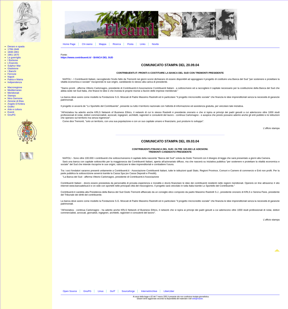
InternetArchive (149, 291)
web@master (197, 299)
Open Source (70, 291)
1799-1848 (13, 49)
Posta (130, 44)
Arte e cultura (15, 109)
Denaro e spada (16, 46)
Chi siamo (87, 44)
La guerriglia (14, 57)
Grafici (11, 106)
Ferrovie (12, 74)
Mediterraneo (15, 90)
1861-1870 (13, 54)
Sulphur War (14, 65)
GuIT (112, 291)
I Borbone (13, 60)
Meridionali (13, 92)
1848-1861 (13, 52)
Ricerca (117, 44)
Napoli (11, 76)
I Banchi (12, 71)
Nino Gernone (15, 98)
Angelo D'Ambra (16, 103)
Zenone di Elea (15, 101)
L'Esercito (13, 63)
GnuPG (11, 114)
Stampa (12, 95)
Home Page (69, 44)
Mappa (102, 44)
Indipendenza (15, 82)
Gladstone (13, 68)
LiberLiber (169, 291)
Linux (100, 291)
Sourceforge (128, 291)
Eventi (11, 112)
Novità (155, 44)
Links (142, 44)
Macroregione (15, 87)
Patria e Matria (15, 79)
